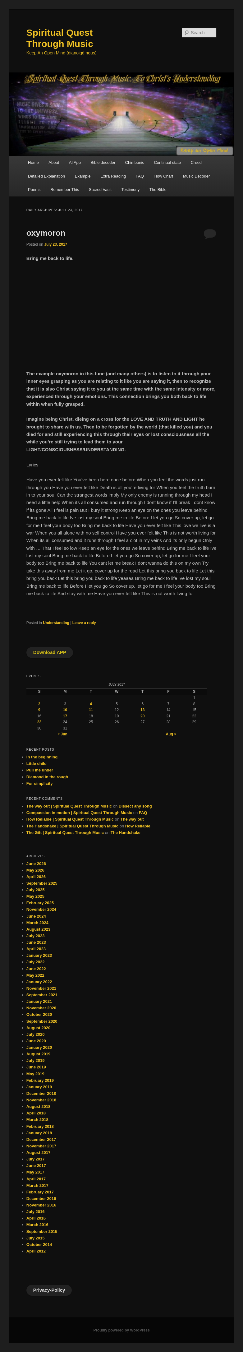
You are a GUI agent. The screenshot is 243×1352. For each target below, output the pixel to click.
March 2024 (37, 922)
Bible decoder (103, 162)
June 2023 (36, 942)
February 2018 (40, 1126)
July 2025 (35, 889)
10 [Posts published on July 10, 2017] (65, 710)
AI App (75, 162)
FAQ (140, 176)
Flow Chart (163, 176)
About (53, 162)
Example (83, 176)
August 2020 (38, 1028)
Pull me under (39, 770)
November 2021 (41, 988)
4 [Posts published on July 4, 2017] (91, 704)
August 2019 (38, 1054)
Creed (196, 162)
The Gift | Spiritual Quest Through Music (65, 832)
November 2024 (41, 909)
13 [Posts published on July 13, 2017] (142, 710)
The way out (132, 819)
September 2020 (41, 1021)
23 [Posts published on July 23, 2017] (39, 722)
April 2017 (36, 1179)
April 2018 (36, 1113)
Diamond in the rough (47, 777)
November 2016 (41, 1205)
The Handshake (125, 832)
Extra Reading (113, 176)
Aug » (171, 734)
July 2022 (35, 962)
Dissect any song (135, 806)
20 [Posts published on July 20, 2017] (142, 716)
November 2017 (41, 1146)
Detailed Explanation (46, 176)
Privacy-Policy (49, 1290)
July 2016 (35, 1211)
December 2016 (41, 1198)
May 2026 (35, 870)
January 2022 (39, 981)
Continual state (167, 162)
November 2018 (41, 1100)
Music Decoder (196, 176)
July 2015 (35, 1238)
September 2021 (41, 995)
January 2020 (39, 1047)
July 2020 (35, 1034)
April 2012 (36, 1251)
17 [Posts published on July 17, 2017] (65, 716)
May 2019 (35, 1074)
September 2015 (41, 1231)
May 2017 (35, 1172)
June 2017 (36, 1165)
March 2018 (37, 1119)
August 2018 (38, 1106)
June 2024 (36, 916)
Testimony (131, 189)
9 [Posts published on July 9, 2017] (39, 710)
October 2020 (39, 1014)
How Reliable (137, 826)
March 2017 (37, 1185)
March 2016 (37, 1224)
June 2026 (36, 863)
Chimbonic (134, 162)
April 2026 (36, 876)
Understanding (56, 623)
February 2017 (40, 1192)
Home (33, 162)
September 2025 (41, 883)
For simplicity (39, 783)
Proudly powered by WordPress (121, 1330)
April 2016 (36, 1218)
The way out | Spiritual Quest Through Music (69, 806)
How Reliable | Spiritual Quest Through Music (70, 819)
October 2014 (39, 1244)
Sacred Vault (100, 189)
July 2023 (35, 935)
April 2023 (36, 949)
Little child (36, 763)
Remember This (64, 189)
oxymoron (46, 233)
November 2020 (41, 1008)
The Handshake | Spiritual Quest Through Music (72, 826)
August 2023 (38, 929)
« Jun (62, 734)
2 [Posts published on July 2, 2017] (39, 704)
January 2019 (39, 1087)
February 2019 (40, 1080)
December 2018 (41, 1093)
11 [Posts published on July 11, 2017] (91, 710)
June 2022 (36, 968)
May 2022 (35, 975)
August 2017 (38, 1152)
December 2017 (41, 1139)
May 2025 (35, 896)
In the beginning (41, 757)
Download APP (49, 652)
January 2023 (39, 955)
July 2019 (35, 1060)
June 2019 (36, 1067)
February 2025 (40, 903)
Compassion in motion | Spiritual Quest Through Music (79, 812)
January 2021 (39, 1001)
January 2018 (39, 1133)
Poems (34, 189)
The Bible (158, 189)
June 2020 (36, 1041)
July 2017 (35, 1159)
